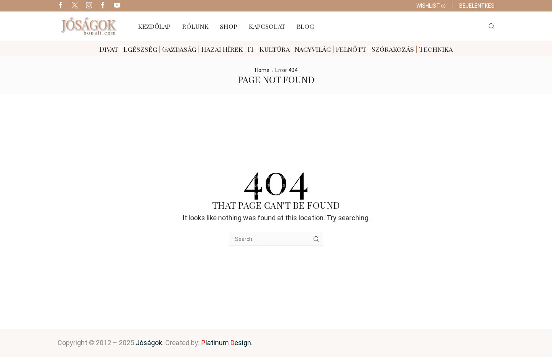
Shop (228, 26)
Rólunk (195, 26)
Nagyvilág (312, 49)
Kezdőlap (154, 26)
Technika (436, 49)
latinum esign (226, 343)
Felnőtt (351, 49)
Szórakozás (392, 49)
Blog (305, 26)
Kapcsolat (267, 26)
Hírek (233, 49)
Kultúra (274, 49)
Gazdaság (179, 49)
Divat (108, 49)
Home (262, 70)
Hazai (211, 49)
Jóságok (149, 343)
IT (251, 49)
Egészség (140, 49)
